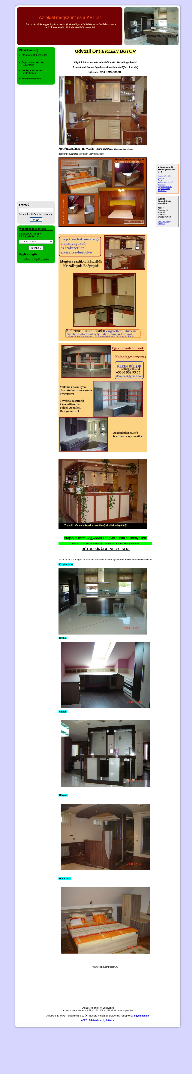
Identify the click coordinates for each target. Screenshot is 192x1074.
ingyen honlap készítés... (164, 190)
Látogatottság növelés (164, 222)
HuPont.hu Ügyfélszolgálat (36, 259)
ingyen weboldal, (165, 186)
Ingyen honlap (141, 1015)
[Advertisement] (32, 142)
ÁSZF (84, 1020)
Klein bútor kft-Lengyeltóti (34, 55)
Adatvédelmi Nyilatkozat (102, 1020)
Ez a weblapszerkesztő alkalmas (165, 182)
